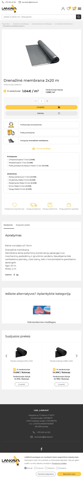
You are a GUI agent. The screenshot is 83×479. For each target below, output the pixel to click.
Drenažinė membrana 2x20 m (14, 26)
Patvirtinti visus (69, 474)
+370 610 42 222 (9, 2)
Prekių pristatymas (27, 133)
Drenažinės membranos (63, 24)
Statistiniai (50, 468)
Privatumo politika (59, 463)
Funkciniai (38, 468)
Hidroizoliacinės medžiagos (42, 24)
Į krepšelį (40, 107)
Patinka (40, 113)
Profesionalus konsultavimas (31, 125)
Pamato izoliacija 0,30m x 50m (22, 361)
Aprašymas (8, 225)
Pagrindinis (6, 24)
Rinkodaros (61, 468)
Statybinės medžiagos (21, 24)
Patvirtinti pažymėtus (46, 474)
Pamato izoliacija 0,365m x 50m (61, 361)
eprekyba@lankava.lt (28, 2)
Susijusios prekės (23, 225)
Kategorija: (34, 140)
